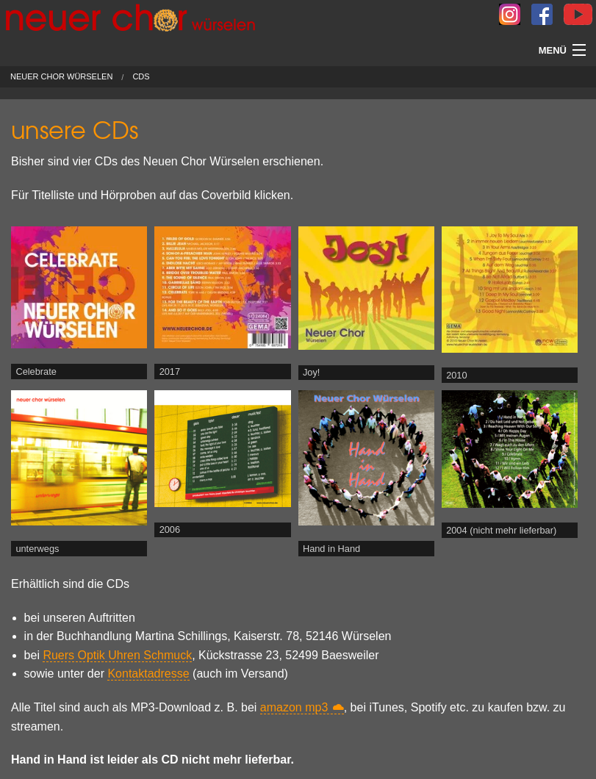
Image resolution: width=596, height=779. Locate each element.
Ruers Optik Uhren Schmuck (117, 655)
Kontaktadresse (148, 673)
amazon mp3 (294, 707)
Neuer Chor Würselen (61, 77)
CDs (140, 77)
